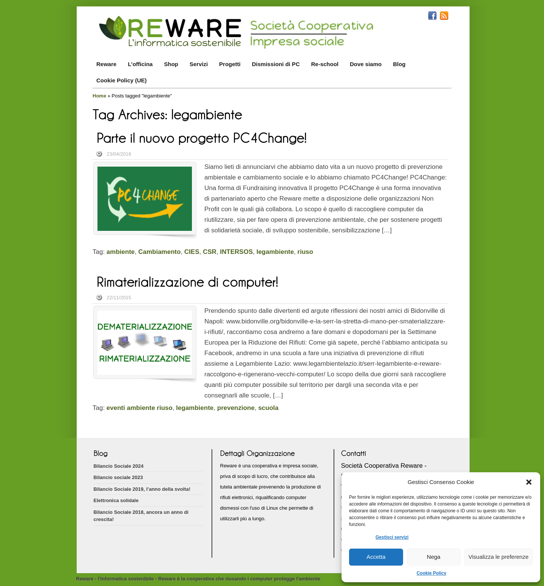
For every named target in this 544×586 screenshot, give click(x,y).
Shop (171, 64)
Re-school (324, 64)
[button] (529, 482)
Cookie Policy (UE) (121, 80)
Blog (399, 64)
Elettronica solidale (116, 500)
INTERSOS (236, 251)
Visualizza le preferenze (498, 557)
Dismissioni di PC (276, 64)
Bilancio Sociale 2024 (119, 466)
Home (99, 96)
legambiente (275, 251)
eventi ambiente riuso (140, 407)
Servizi (199, 64)
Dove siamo (366, 64)
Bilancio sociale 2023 (118, 477)
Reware (106, 64)
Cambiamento (159, 251)
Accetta (375, 557)
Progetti (230, 64)
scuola (268, 407)
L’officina (140, 64)
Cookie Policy (432, 573)
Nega (433, 557)
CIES (191, 251)
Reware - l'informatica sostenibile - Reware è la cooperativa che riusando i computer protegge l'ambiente (198, 578)
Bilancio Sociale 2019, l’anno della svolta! (142, 489)
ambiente (121, 251)
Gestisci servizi (392, 537)
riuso (305, 251)
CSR (209, 251)
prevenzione (236, 407)
